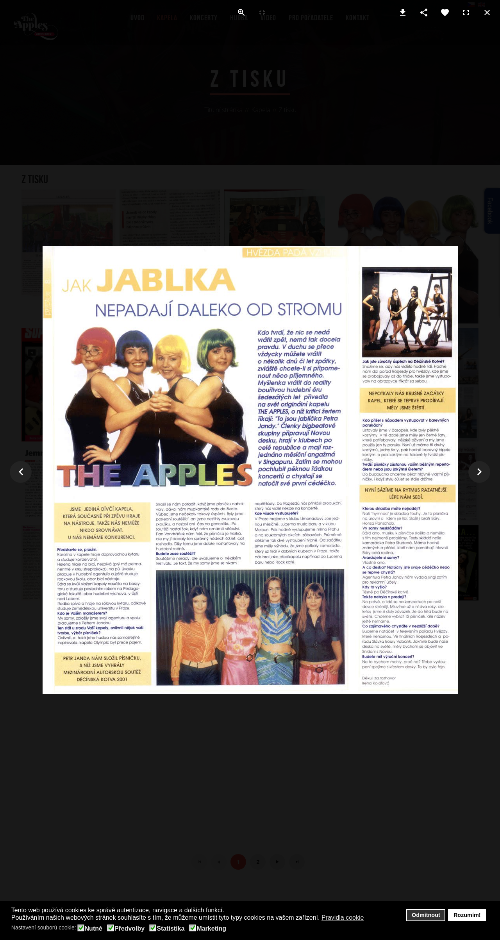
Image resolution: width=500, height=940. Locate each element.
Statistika (170, 929)
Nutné (93, 929)
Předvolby (129, 929)
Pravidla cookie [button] (342, 917)
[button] (369, 918)
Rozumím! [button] (467, 915)
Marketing (211, 929)
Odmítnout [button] (426, 915)
